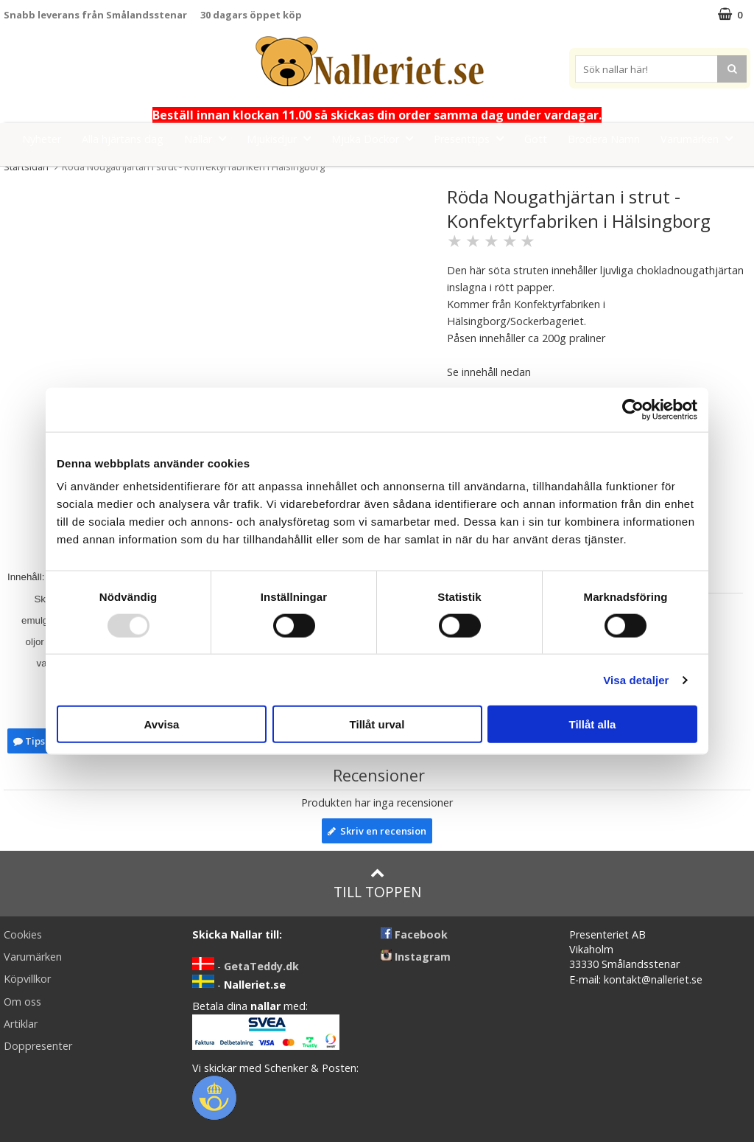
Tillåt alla (592, 724)
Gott (535, 139)
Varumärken (700, 138)
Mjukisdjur (283, 138)
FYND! (377, 172)
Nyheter (41, 139)
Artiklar (21, 1024)
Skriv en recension (377, 831)
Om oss (22, 1002)
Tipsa (32, 741)
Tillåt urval (377, 724)
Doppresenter (38, 1046)
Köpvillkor (27, 979)
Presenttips (473, 138)
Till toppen (377, 884)
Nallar (209, 138)
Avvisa (162, 724)
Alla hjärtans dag (122, 139)
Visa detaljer (636, 679)
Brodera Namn (604, 139)
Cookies (23, 934)
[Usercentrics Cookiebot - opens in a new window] (632, 409)
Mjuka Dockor (376, 138)
